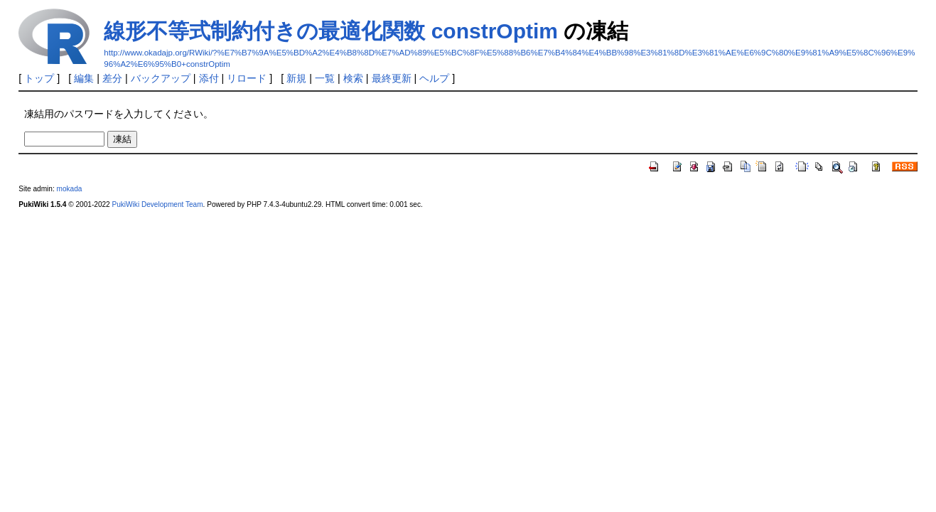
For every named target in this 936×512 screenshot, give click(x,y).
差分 (112, 78)
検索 (353, 78)
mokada (69, 189)
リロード (247, 78)
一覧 (325, 78)
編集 (84, 78)
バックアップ (160, 78)
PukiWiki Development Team (157, 204)
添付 (209, 78)
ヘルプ (434, 78)
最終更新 (391, 78)
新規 (296, 78)
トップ (39, 78)
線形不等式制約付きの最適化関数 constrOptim (331, 31)
